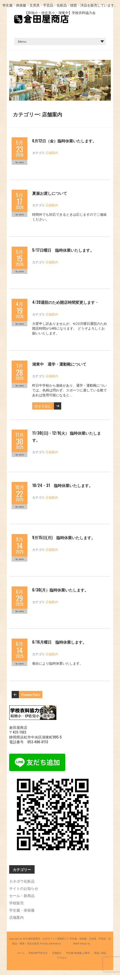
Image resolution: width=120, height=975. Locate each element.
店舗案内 (51, 152)
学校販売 (16, 902)
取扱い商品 (100, 952)
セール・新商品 (22, 895)
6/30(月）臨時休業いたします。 (60, 590)
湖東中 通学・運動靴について (59, 364)
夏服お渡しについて (49, 193)
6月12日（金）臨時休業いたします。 (64, 141)
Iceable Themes (99, 943)
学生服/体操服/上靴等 (78, 952)
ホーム (21, 952)
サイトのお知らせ (23, 888)
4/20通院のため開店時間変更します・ (65, 302)
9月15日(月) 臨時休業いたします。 (63, 537)
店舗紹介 (57, 952)
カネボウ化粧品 (22, 881)
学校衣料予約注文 (38, 952)
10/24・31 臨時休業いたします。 (62, 485)
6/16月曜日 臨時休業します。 (59, 642)
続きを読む (43, 405)
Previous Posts (30, 694)
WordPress (66, 943)
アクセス (62, 957)
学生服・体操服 (22, 909)
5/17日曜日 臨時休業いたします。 (63, 250)
